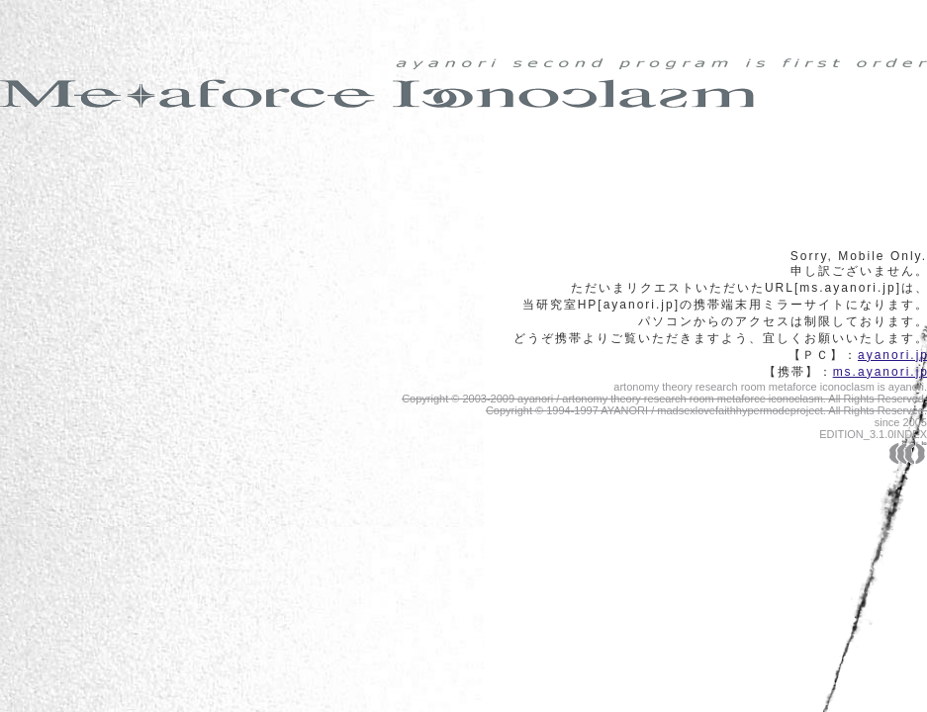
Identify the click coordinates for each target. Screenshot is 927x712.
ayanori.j (892, 355)
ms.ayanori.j (880, 372)
